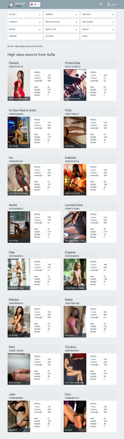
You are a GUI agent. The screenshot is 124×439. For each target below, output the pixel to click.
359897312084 (72, 208)
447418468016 (16, 208)
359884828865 (16, 398)
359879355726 (16, 66)
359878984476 (16, 303)
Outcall (50, 36)
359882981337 (72, 398)
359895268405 (16, 114)
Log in (112, 4)
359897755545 (16, 350)
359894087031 (16, 161)
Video (85, 36)
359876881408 (72, 303)
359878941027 (72, 350)
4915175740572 (72, 66)
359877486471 (72, 114)
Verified (13, 36)
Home (10, 46)
